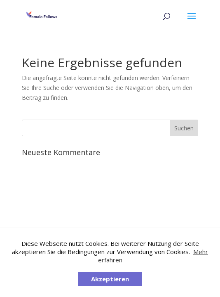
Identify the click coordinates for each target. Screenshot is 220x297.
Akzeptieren (110, 279)
